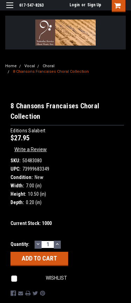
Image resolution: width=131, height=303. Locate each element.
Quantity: (19, 244)
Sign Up (94, 4)
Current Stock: (31, 223)
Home (11, 66)
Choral (48, 66)
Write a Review (30, 149)
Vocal (29, 66)
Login (75, 4)
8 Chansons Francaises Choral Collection (51, 71)
